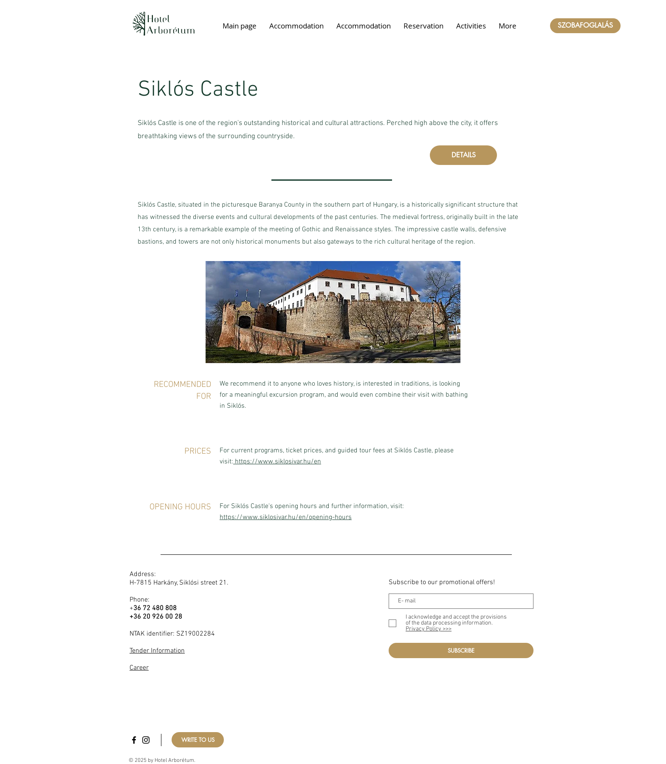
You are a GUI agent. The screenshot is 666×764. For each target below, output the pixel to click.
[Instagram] (146, 740)
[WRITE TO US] (198, 739)
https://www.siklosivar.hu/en (278, 461)
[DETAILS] (463, 155)
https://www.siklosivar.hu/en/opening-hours (286, 517)
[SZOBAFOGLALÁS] (585, 25)
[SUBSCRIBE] (461, 650)
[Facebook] (134, 740)
